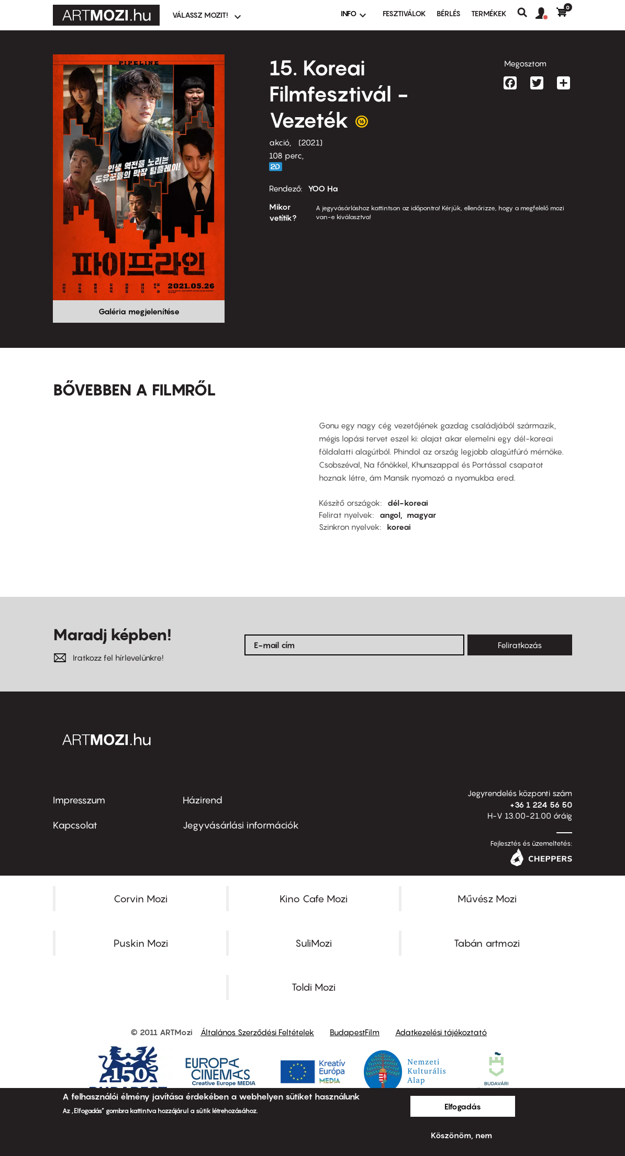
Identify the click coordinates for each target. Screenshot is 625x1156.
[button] (545, 13)
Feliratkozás (520, 645)
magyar (421, 514)
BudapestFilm (355, 1032)
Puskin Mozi (141, 943)
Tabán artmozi (487, 943)
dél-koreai (407, 502)
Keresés (526, 12)
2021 (310, 142)
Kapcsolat (75, 825)
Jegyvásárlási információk (241, 825)
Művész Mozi (487, 898)
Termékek (489, 13)
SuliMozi (313, 943)
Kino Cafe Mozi (314, 898)
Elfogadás (462, 1106)
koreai (399, 526)
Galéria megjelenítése (139, 311)
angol (390, 514)
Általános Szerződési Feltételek (257, 1032)
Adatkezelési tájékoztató (441, 1032)
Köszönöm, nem (461, 1135)
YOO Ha (323, 188)
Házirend (202, 800)
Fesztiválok (404, 13)
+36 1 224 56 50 (541, 804)
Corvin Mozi (141, 898)
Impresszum (79, 800)
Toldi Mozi (314, 987)
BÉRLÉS (449, 13)
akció (279, 142)
